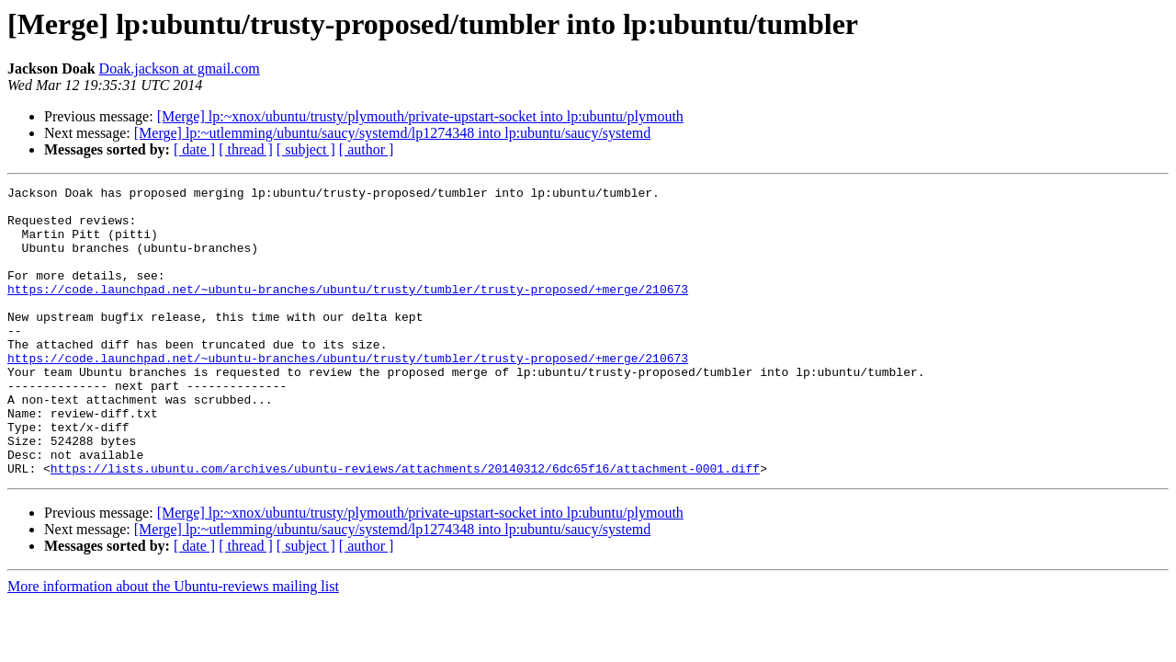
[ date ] (194, 149)
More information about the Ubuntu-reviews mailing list (173, 644)
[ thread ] (246, 149)
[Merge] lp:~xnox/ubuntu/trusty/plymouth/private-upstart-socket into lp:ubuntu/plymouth (420, 116)
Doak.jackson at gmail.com (179, 68)
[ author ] (366, 149)
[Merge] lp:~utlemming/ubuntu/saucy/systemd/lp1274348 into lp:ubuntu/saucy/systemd (392, 133)
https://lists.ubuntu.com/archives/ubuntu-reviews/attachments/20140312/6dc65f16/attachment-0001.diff (405, 526)
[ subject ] (306, 149)
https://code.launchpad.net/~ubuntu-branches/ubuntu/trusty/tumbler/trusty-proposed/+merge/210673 (347, 310)
